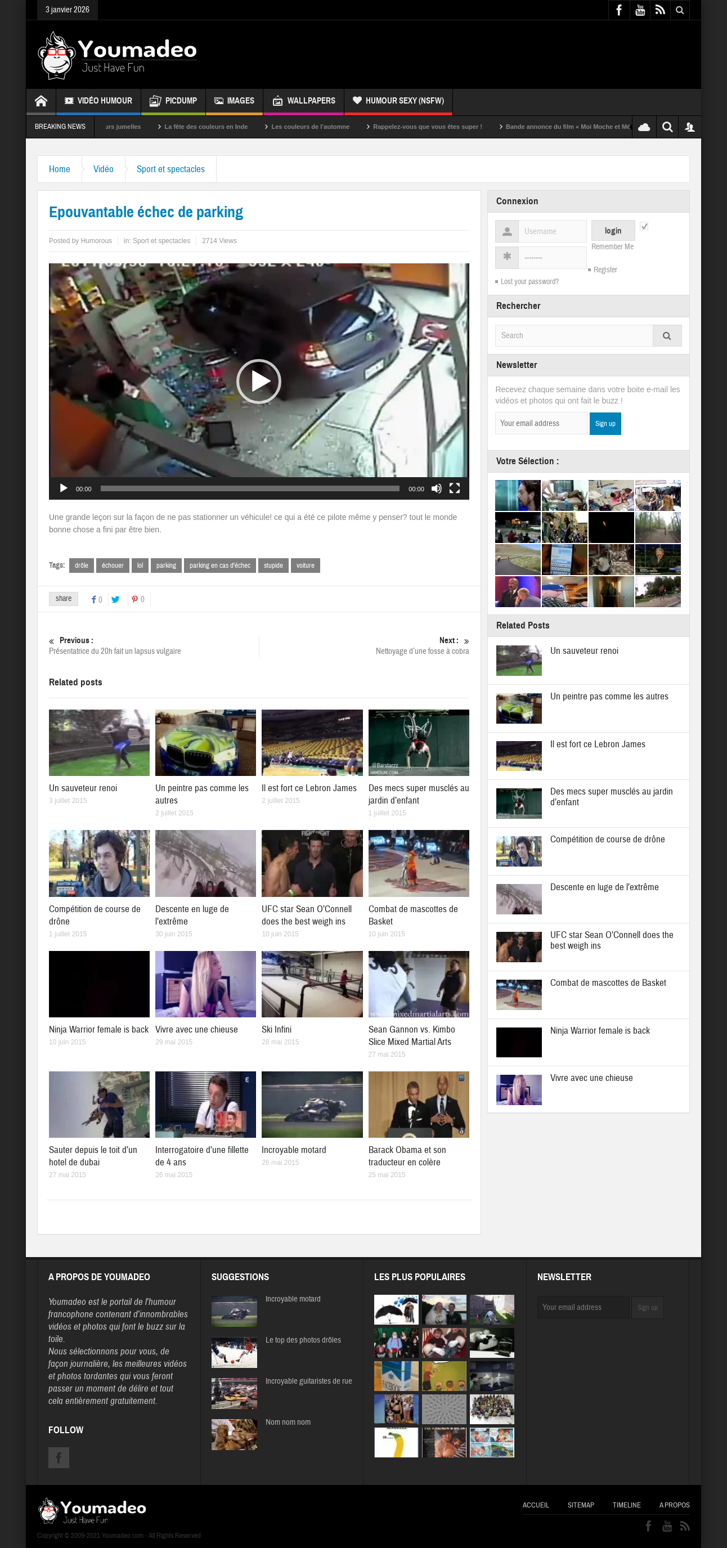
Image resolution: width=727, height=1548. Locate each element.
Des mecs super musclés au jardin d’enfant (419, 794)
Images (234, 102)
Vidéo (103, 169)
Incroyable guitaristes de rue (309, 1381)
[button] (258, 381)
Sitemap (581, 1505)
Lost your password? (530, 282)
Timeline (627, 1505)
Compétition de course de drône (607, 839)
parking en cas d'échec (220, 565)
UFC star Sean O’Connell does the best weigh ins (307, 915)
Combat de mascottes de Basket (608, 982)
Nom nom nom (288, 1422)
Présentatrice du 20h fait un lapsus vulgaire (154, 646)
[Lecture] (63, 488)
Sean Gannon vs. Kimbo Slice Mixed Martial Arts (412, 1036)
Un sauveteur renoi (83, 788)
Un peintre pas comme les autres (609, 696)
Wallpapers (303, 102)
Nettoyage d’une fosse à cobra (364, 646)
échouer (113, 565)
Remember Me (612, 247)
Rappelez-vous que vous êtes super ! (442, 126)
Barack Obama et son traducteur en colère (407, 1156)
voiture (306, 565)
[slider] (250, 488)
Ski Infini (276, 1029)
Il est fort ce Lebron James (309, 788)
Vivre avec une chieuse (196, 1029)
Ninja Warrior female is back (99, 1029)
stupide (273, 565)
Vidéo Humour (98, 102)
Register (605, 270)
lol (140, 565)
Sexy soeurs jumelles (124, 126)
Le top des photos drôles (303, 1340)
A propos (674, 1505)
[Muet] (436, 488)
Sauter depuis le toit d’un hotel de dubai (93, 1156)
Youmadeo (67, 1302)
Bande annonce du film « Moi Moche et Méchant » (593, 126)
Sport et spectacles (171, 169)
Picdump (173, 102)
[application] (259, 381)
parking (166, 565)
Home (59, 169)
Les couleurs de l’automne (325, 126)
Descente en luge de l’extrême (604, 887)
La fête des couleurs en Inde (220, 126)
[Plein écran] (454, 488)
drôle (81, 565)
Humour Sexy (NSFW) (398, 102)
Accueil (536, 1505)
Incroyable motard (294, 1150)
